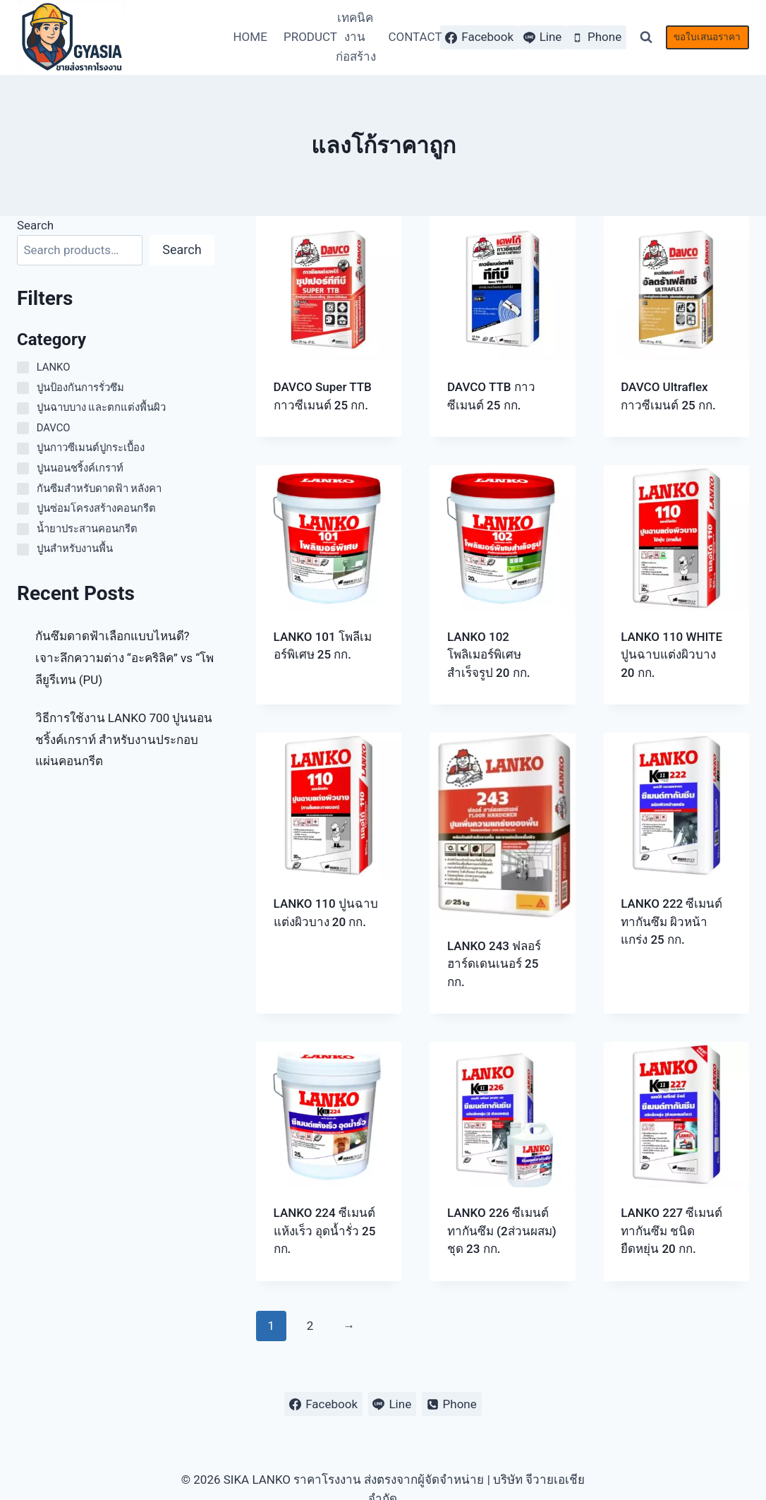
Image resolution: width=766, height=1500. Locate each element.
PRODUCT (306, 37)
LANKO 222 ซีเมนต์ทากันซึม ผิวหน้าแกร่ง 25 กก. (671, 921)
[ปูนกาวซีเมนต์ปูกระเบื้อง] (23, 449)
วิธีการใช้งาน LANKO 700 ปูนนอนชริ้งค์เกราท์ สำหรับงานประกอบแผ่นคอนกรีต (124, 739)
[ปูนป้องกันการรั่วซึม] (23, 388)
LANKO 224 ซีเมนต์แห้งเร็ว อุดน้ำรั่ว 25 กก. (325, 1231)
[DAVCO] (23, 428)
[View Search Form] (646, 37)
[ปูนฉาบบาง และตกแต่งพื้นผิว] (23, 408)
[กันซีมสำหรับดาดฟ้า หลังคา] (23, 489)
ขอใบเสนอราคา (707, 36)
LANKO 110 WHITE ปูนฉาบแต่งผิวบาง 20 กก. (671, 655)
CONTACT (410, 37)
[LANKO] (23, 367)
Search (35, 225)
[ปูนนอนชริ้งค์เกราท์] (23, 468)
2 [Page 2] (310, 1326)
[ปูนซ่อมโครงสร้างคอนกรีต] (23, 509)
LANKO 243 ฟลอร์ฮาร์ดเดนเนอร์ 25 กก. (494, 964)
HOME (250, 37)
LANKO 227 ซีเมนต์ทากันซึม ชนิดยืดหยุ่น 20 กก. (671, 1231)
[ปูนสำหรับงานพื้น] (23, 550)
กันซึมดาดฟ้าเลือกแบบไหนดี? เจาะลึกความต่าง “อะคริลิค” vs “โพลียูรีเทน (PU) (124, 657)
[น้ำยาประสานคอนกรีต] (23, 529)
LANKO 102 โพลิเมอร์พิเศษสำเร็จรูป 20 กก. (488, 655)
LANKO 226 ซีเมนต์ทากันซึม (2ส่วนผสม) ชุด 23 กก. (502, 1231)
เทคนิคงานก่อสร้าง (356, 37)
